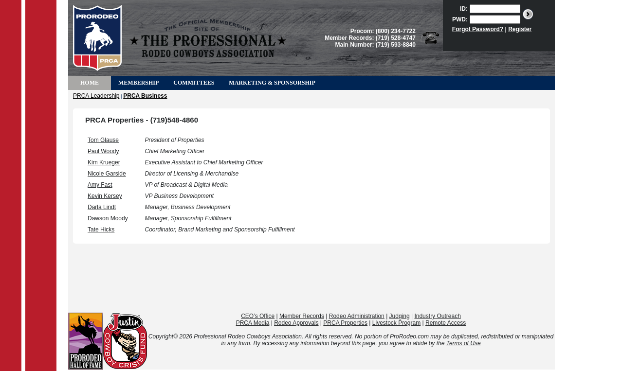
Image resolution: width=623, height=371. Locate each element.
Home (89, 82)
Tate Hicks (101, 229)
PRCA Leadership (96, 95)
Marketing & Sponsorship (272, 82)
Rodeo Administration (357, 316)
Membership (138, 82)
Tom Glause (103, 140)
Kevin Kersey (105, 196)
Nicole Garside (107, 173)
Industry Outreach (437, 316)
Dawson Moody (108, 218)
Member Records (301, 316)
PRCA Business (145, 95)
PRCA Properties (345, 322)
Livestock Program (396, 322)
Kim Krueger (104, 162)
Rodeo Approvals (296, 322)
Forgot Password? (477, 29)
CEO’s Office (258, 316)
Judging (399, 316)
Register (519, 29)
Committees (193, 82)
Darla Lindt (102, 207)
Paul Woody (103, 151)
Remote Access (445, 322)
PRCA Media (253, 322)
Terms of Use (463, 343)
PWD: (460, 19)
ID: (464, 8)
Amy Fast (100, 184)
